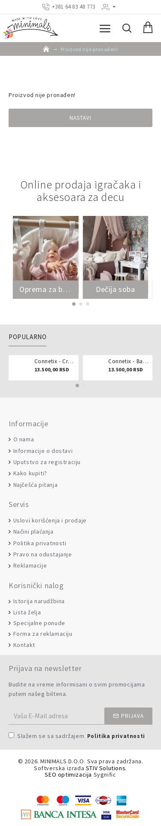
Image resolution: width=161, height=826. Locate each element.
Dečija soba (115, 290)
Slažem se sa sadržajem (77, 736)
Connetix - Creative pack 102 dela (55, 361)
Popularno (27, 337)
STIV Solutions (105, 768)
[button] (74, 304)
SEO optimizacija (68, 774)
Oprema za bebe (45, 290)
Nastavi (80, 117)
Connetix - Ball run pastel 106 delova (128, 361)
